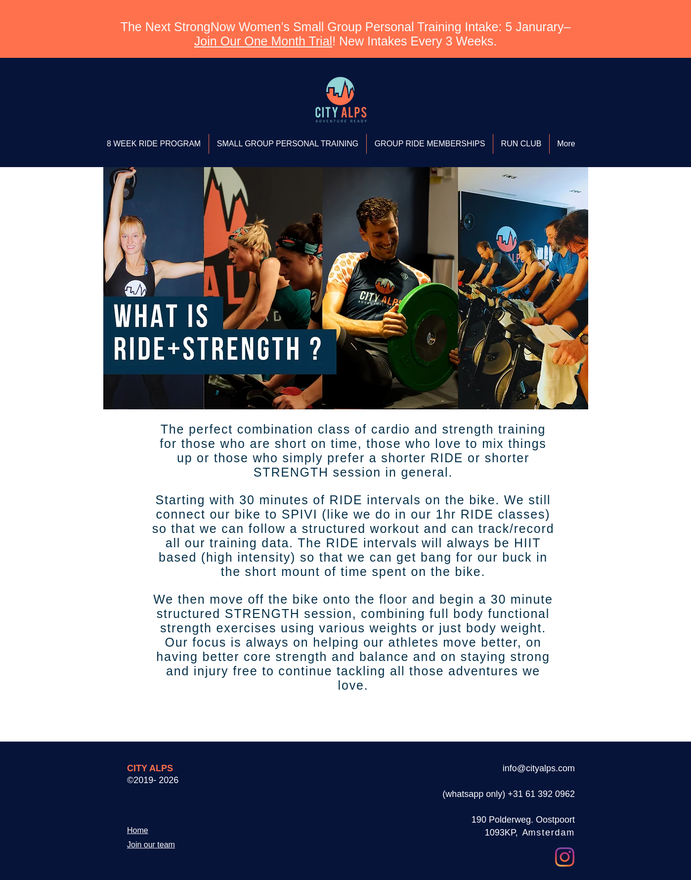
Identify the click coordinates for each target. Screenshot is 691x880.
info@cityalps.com (539, 768)
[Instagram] (564, 857)
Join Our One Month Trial (263, 41)
